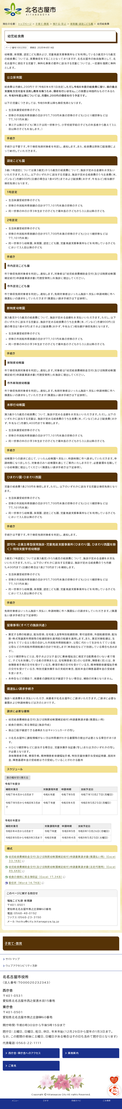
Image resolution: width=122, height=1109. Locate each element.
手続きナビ (76, 1100)
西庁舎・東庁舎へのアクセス (24, 1053)
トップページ (25, 24)
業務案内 (73, 1053)
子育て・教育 (42, 24)
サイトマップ (13, 959)
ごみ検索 (107, 1100)
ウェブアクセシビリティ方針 (22, 965)
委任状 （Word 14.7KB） (26, 883)
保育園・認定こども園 (81, 24)
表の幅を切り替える (17, 777)
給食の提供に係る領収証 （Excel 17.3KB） (37, 877)
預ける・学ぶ (59, 24)
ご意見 (12, 1066)
